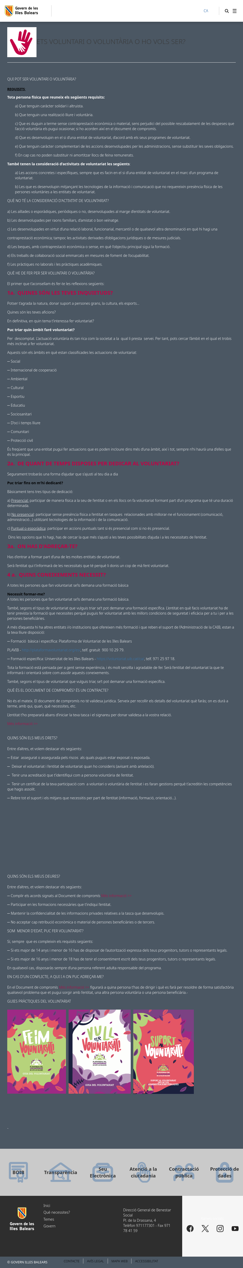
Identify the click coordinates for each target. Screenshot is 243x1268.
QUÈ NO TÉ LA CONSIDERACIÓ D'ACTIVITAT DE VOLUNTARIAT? (58, 200)
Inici (46, 1205)
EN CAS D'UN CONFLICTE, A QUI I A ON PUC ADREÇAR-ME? (55, 976)
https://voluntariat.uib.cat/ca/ (120, 658)
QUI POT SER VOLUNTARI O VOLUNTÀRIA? (41, 79)
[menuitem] (235, 11)
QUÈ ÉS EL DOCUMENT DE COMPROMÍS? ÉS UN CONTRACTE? (57, 690)
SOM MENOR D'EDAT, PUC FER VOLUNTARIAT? (45, 930)
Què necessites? (56, 1212)
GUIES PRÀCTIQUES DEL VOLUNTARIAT (39, 1001)
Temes (48, 1219)
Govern (49, 1226)
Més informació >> (22, 723)
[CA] (208, 11)
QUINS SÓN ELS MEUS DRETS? (32, 737)
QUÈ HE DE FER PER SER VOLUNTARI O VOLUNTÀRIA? (50, 273)
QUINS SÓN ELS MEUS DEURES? (33, 876)
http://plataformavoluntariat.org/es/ (51, 649)
